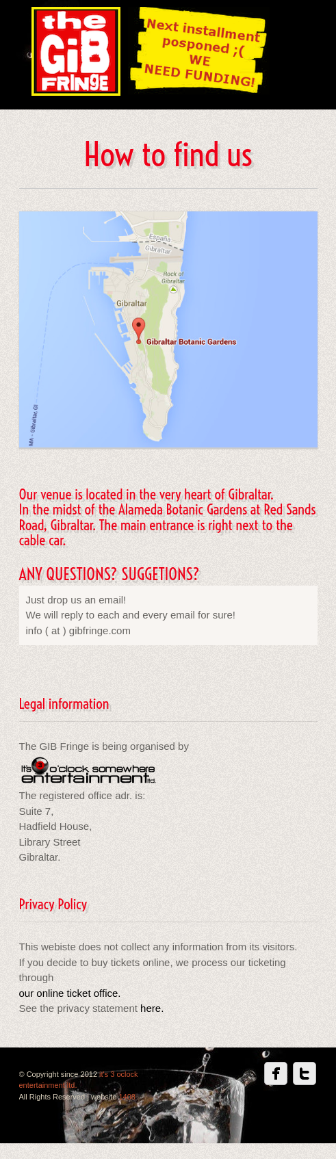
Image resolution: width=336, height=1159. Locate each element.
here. (151, 1008)
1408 (126, 1097)
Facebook (275, 1073)
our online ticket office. (70, 993)
